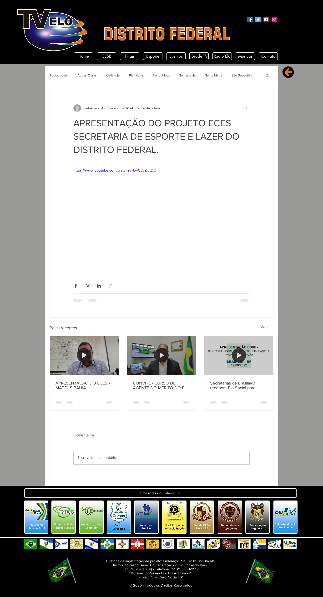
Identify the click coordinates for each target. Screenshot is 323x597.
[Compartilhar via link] (110, 285)
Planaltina (136, 75)
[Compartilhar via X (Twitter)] (87, 285)
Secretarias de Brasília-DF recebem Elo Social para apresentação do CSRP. (234, 385)
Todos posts (59, 75)
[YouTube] (266, 19)
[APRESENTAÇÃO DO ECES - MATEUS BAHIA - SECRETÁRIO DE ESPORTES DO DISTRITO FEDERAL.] (84, 355)
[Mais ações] (247, 108)
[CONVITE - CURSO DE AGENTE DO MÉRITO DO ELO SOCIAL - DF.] (161, 355)
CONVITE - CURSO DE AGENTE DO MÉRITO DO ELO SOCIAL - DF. (161, 385)
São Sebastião (242, 75)
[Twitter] (258, 19)
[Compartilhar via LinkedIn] (99, 285)
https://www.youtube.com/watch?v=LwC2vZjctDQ (114, 170)
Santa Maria (213, 75)
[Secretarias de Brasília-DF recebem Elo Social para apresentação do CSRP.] (238, 355)
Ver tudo (267, 327)
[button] (267, 75)
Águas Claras (87, 75)
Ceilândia (113, 75)
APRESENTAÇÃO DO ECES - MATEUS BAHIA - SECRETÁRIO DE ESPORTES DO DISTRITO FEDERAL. (83, 385)
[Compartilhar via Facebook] (75, 285)
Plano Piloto (161, 75)
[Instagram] (274, 19)
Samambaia (187, 75)
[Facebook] (250, 19)
